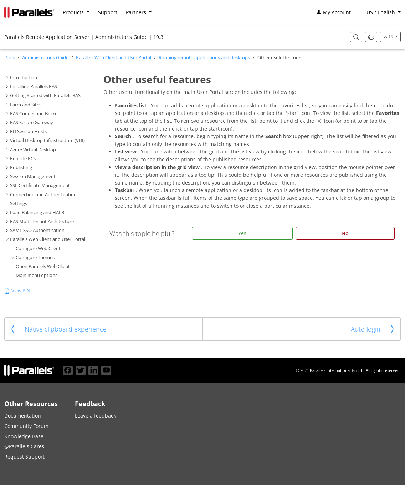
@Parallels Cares (24, 446)
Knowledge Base (23, 436)
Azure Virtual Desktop (33, 150)
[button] (380, 12)
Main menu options (36, 275)
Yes (242, 233)
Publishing (21, 168)
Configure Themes (35, 257)
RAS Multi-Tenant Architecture (42, 221)
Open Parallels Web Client (43, 266)
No (345, 233)
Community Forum (26, 426)
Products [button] (74, 12)
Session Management (33, 176)
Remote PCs (23, 159)
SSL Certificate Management (40, 185)
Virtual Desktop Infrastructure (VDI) (47, 140)
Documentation (22, 415)
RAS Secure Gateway (31, 123)
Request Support (24, 456)
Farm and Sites (25, 105)
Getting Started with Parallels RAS (45, 95)
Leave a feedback (95, 415)
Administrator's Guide (45, 58)
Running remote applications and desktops (204, 58)
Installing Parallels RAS (33, 87)
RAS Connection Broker (34, 114)
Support (107, 12)
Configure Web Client (38, 249)
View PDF (17, 291)
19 (388, 37)
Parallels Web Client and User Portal (113, 58)
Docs (9, 58)
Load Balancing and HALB (37, 212)
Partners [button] (137, 12)
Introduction (23, 78)
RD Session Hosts (28, 131)
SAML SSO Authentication (37, 230)
